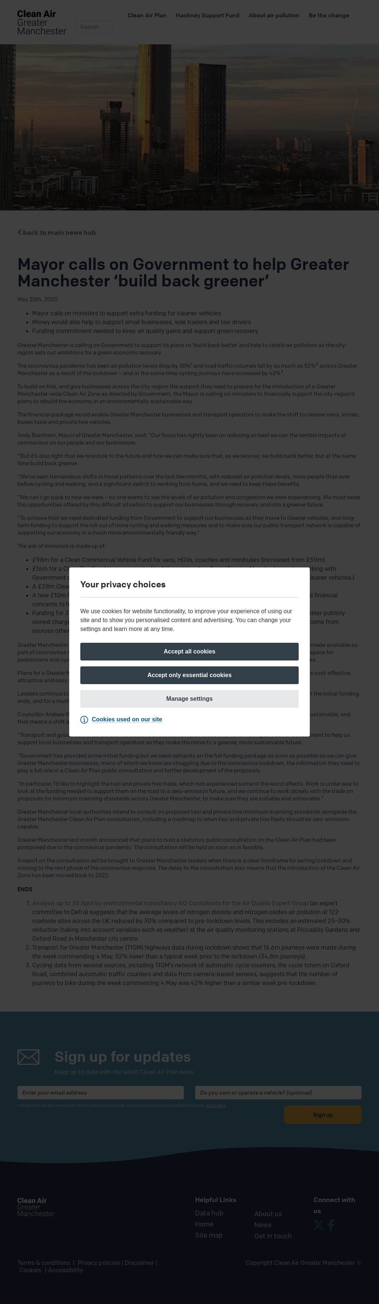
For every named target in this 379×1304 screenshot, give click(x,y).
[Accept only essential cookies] (189, 675)
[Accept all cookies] (189, 651)
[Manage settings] (189, 699)
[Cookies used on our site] (123, 719)
